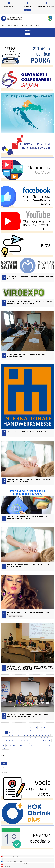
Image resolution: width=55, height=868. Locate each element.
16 (41, 727)
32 (38, 730)
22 (9, 730)
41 (15, 732)
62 (30, 735)
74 (18, 737)
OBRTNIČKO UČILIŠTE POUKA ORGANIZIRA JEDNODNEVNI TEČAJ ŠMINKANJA (28, 613)
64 (36, 735)
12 (30, 727)
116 (4, 745)
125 (35, 745)
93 (24, 740)
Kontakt (43, 25)
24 (15, 730)
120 (17, 745)
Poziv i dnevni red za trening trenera (10, 859)
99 (43, 740)
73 (15, 737)
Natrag (4, 763)
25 (18, 730)
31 (36, 730)
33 (41, 730)
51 (45, 732)
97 (36, 740)
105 (14, 743)
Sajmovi (31, 25)
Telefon (27, 4)
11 (27, 727)
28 (27, 730)
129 (49, 745)
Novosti (4, 25)
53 (3, 735)
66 (43, 735)
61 (27, 735)
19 (50, 727)
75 (21, 737)
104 (11, 743)
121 (21, 745)
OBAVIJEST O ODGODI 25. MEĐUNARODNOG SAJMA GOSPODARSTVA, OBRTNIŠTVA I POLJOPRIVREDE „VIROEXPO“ (29, 302)
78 (30, 737)
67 (46, 735)
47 (33, 732)
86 (3, 740)
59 (21, 735)
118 (10, 745)
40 (12, 732)
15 (39, 727)
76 (24, 737)
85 (51, 737)
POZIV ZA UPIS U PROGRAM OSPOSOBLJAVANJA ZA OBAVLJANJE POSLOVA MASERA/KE (28, 566)
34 (44, 730)
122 (24, 745)
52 (48, 732)
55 (9, 735)
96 (33, 740)
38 (6, 732)
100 (46, 740)
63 (33, 735)
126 (38, 745)
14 (36, 727)
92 (21, 740)
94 (27, 740)
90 (15, 740)
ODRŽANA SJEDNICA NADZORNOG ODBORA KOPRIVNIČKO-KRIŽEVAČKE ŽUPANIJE (26, 355)
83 (45, 737)
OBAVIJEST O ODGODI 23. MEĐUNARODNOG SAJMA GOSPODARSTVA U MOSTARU (30, 277)
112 (39, 743)
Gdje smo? (27, 10)
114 (46, 743)
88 (9, 740)
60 (24, 735)
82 (42, 737)
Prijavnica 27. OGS (6, 866)
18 (47, 727)
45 (27, 732)
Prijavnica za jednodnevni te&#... (14, 616)
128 (45, 745)
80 (36, 737)
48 (36, 732)
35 (47, 730)
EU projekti (24, 25)
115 (49, 743)
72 (12, 737)
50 (42, 732)
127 (42, 745)
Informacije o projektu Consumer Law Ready (11, 861)
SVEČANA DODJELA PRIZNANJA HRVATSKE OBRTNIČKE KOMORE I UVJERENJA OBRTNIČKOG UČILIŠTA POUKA (28, 716)
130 (4, 748)
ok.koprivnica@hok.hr (9, 6)
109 (29, 743)
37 (3, 732)
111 (36, 743)
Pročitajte (27, 33)
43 (21, 732)
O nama (10, 25)
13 (33, 727)
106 (18, 743)
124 (31, 745)
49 (39, 732)
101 (50, 740)
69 (3, 737)
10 (24, 727)
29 (30, 730)
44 (24, 732)
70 (6, 737)
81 (39, 737)
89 (12, 740)
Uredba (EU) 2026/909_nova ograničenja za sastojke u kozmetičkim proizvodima (19, 856)
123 (28, 745)
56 (12, 735)
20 (3, 730)
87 (6, 740)
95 (30, 740)
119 (14, 745)
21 (6, 730)
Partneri (37, 25)
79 (33, 737)
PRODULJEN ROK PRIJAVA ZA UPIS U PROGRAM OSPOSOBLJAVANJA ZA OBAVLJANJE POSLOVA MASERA (30, 480)
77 (27, 737)
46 (30, 732)
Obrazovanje (17, 25)
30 (33, 730)
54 (6, 735)
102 (4, 743)
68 (49, 735)
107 (22, 743)
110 (32, 743)
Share (2, 755)
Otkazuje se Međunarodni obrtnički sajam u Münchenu (28, 431)
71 (9, 737)
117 (7, 745)
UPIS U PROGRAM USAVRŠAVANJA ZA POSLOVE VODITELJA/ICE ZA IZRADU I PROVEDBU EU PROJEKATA (28, 518)
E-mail (9, 4)
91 (18, 740)
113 (42, 743)
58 (18, 735)
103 (7, 743)
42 (18, 732)
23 (12, 730)
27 (24, 730)
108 (25, 743)
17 (44, 727)
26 (21, 730)
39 (9, 732)
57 (15, 735)
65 (40, 735)
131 (7, 748)
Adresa (45, 4)
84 (48, 737)
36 (50, 730)
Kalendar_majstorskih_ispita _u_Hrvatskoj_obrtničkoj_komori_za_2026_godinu (19, 864)
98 (40, 740)
